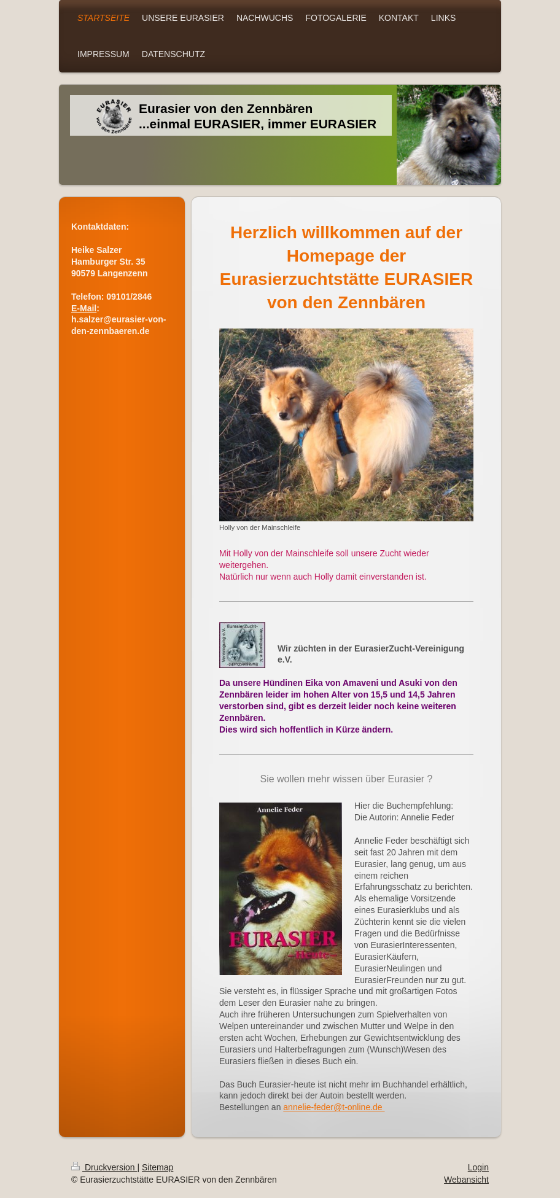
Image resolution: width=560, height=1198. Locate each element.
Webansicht (466, 1179)
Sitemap (157, 1167)
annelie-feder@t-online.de (333, 1107)
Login (478, 1167)
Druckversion (104, 1167)
